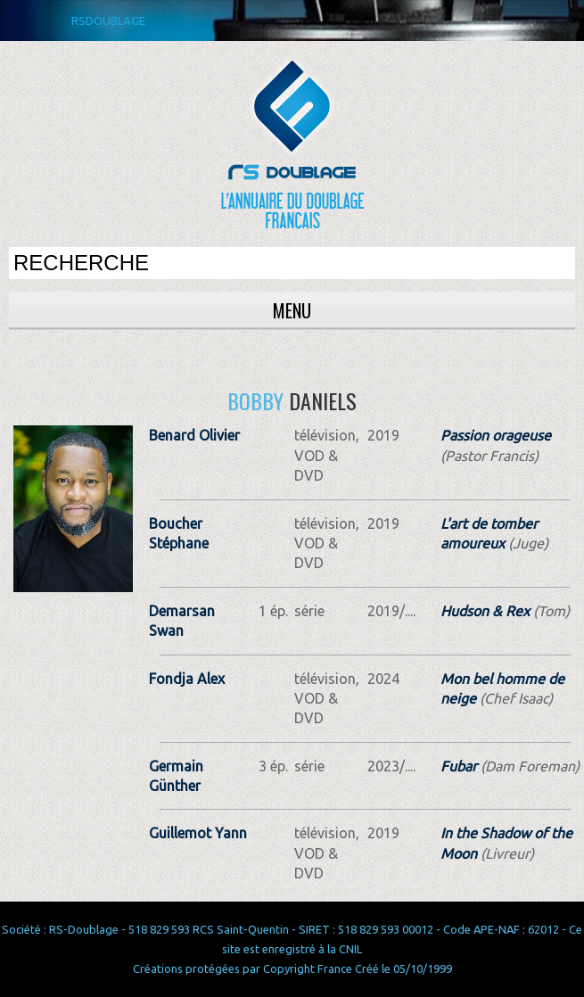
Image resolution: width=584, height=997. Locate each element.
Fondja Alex (187, 679)
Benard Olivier (194, 435)
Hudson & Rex (485, 611)
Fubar (458, 766)
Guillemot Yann (198, 833)
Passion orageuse (495, 435)
